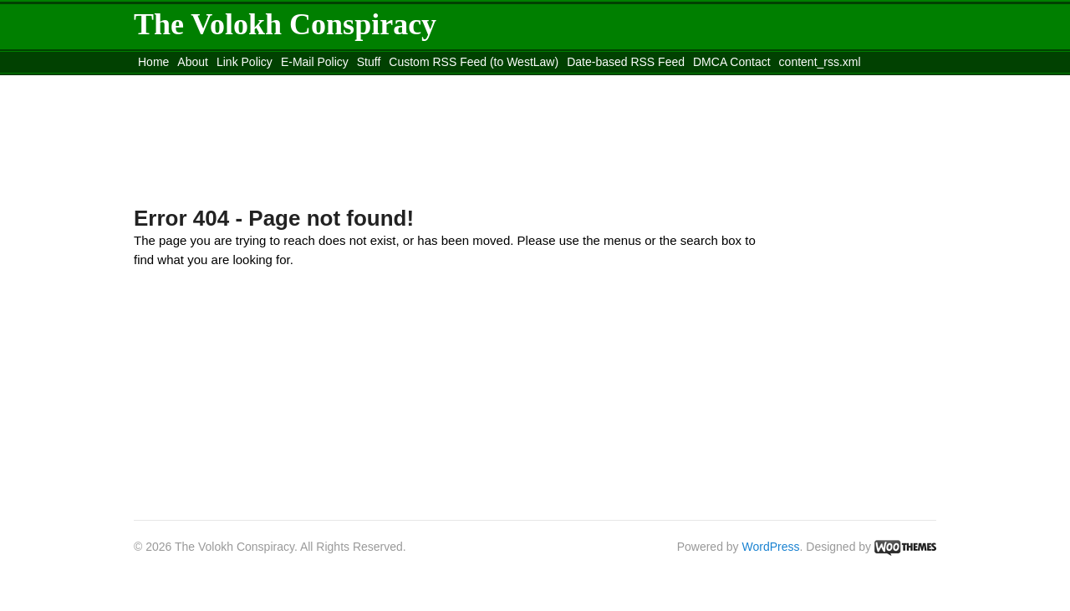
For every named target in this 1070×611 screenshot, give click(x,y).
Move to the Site (226, 82)
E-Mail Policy (315, 62)
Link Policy (245, 62)
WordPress (771, 546)
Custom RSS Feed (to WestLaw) (473, 62)
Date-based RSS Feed (626, 62)
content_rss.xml (820, 62)
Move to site (376, 82)
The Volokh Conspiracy (285, 24)
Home (153, 62)
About (192, 62)
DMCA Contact (732, 62)
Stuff (369, 62)
